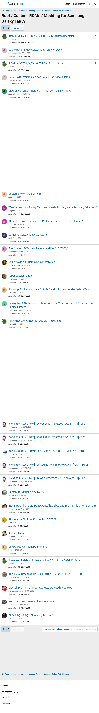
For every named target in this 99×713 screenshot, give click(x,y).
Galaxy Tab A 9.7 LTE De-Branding (27, 546)
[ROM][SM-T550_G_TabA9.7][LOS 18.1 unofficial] (36, 63)
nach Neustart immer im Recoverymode (31, 601)
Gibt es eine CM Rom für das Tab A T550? (32, 519)
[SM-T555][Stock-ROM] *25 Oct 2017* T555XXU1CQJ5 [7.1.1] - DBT (47, 437)
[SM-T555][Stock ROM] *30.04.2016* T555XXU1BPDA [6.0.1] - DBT (46, 573)
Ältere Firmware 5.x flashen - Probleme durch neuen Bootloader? (45, 221)
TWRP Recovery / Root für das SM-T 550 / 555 (34, 320)
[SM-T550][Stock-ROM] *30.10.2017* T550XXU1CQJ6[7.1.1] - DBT (46, 451)
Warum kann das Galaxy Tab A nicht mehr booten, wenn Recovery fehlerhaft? (52, 207)
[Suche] (95, 4)
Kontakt (4, 686)
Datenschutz (6, 697)
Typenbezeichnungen (20, 275)
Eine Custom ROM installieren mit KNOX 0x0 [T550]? (38, 248)
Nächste (18, 28)
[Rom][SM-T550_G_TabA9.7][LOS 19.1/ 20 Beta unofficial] (41, 35)
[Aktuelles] (90, 4)
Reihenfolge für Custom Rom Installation (31, 261)
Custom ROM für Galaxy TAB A (26, 491)
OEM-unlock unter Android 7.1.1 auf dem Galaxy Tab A (39, 90)
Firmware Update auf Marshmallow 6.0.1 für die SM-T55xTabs (44, 560)
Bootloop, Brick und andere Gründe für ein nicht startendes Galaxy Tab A (49, 289)
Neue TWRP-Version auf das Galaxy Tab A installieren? (39, 76)
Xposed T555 (16, 533)
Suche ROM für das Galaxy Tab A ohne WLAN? (35, 49)
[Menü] (3, 4)
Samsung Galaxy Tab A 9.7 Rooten (28, 234)
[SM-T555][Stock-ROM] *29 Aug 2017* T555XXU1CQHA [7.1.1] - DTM (48, 464)
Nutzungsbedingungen (10, 691)
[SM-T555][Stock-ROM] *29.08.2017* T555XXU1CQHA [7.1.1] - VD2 (46, 478)
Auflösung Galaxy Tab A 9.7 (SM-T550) (30, 615)
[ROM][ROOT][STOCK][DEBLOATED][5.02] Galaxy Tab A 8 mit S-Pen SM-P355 (52, 505)
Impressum (6, 703)
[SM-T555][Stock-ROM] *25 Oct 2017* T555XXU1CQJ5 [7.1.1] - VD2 (46, 423)
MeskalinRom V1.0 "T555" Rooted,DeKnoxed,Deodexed (40, 587)
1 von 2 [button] (6, 28)
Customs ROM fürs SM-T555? (25, 193)
